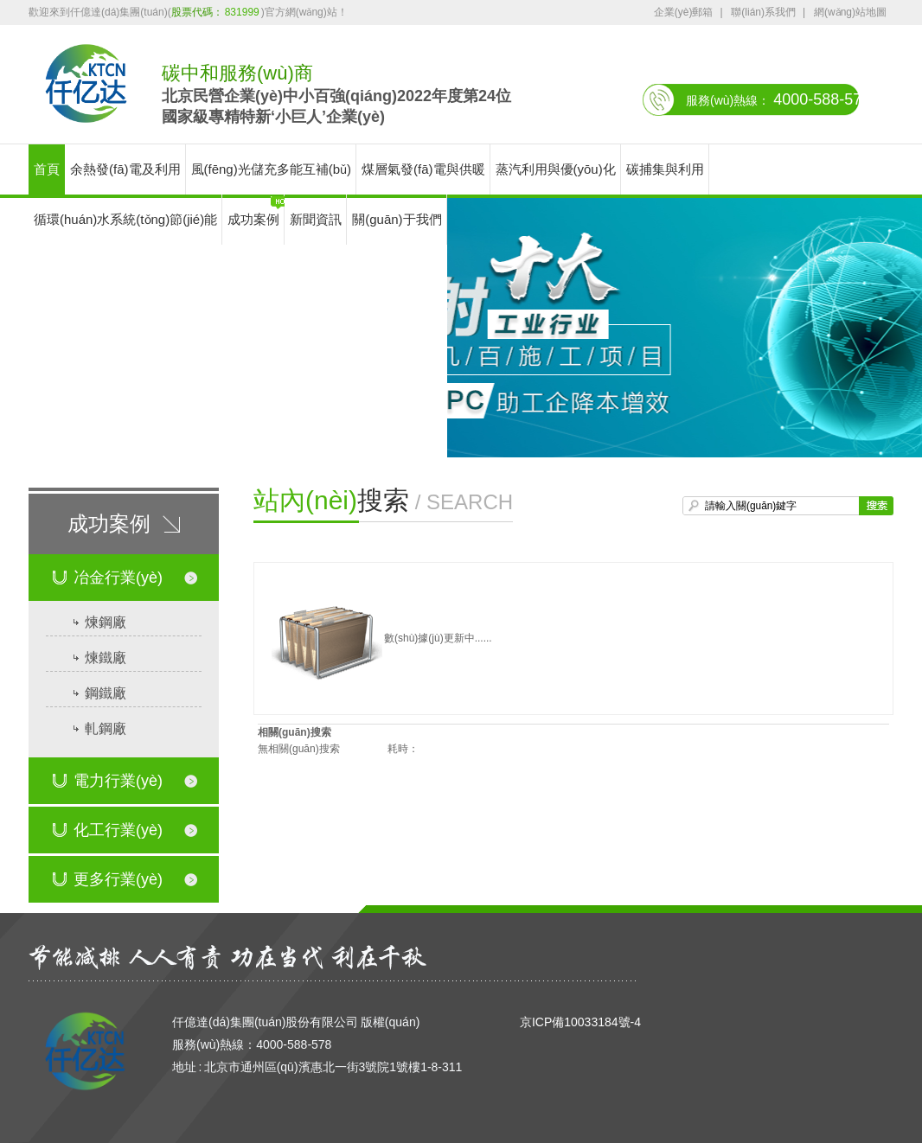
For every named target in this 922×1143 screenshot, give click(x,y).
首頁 (47, 169)
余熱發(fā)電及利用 (125, 169)
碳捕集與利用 (665, 169)
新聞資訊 (316, 219)
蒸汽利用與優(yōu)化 (556, 169)
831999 (242, 12)
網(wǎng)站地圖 (850, 12)
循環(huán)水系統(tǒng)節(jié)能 (125, 219)
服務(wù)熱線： (778, 99)
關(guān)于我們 (396, 219)
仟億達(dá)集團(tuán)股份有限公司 (265, 1022)
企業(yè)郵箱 (684, 12)
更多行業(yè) (108, 872)
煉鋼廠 (105, 622)
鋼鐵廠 (105, 693)
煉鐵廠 (105, 657)
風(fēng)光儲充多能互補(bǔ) (271, 169)
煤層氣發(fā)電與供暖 (423, 169)
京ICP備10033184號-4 (580, 1022)
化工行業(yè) (108, 823)
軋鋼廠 (105, 728)
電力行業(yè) (108, 773)
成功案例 (253, 219)
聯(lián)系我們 (763, 12)
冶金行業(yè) (108, 570)
